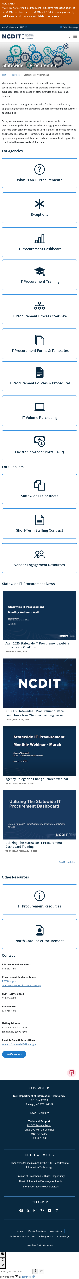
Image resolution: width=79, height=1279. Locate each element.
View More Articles (67, 862)
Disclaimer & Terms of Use (22, 1236)
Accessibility (56, 1231)
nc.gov (20, 1231)
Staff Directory (14, 1054)
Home (5, 74)
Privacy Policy (46, 1236)
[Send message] (41, 1271)
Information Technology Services (40, 1186)
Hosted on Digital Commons (39, 1245)
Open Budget (63, 1236)
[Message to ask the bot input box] (16, 1271)
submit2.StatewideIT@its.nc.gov (19, 1044)
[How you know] (25, 27)
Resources (15, 74)
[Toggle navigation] (75, 36)
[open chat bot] (3, 1254)
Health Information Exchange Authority (40, 1181)
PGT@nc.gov (9, 981)
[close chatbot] (3, 1266)
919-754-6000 (39, 1133)
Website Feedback (37, 1231)
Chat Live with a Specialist (39, 1129)
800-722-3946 (39, 1138)
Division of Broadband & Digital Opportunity (40, 1176)
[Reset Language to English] (61, 27)
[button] (66, 36)
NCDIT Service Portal (39, 1125)
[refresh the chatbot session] (3, 1260)
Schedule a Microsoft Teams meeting (21, 985)
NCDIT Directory (39, 1112)
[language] (70, 27)
